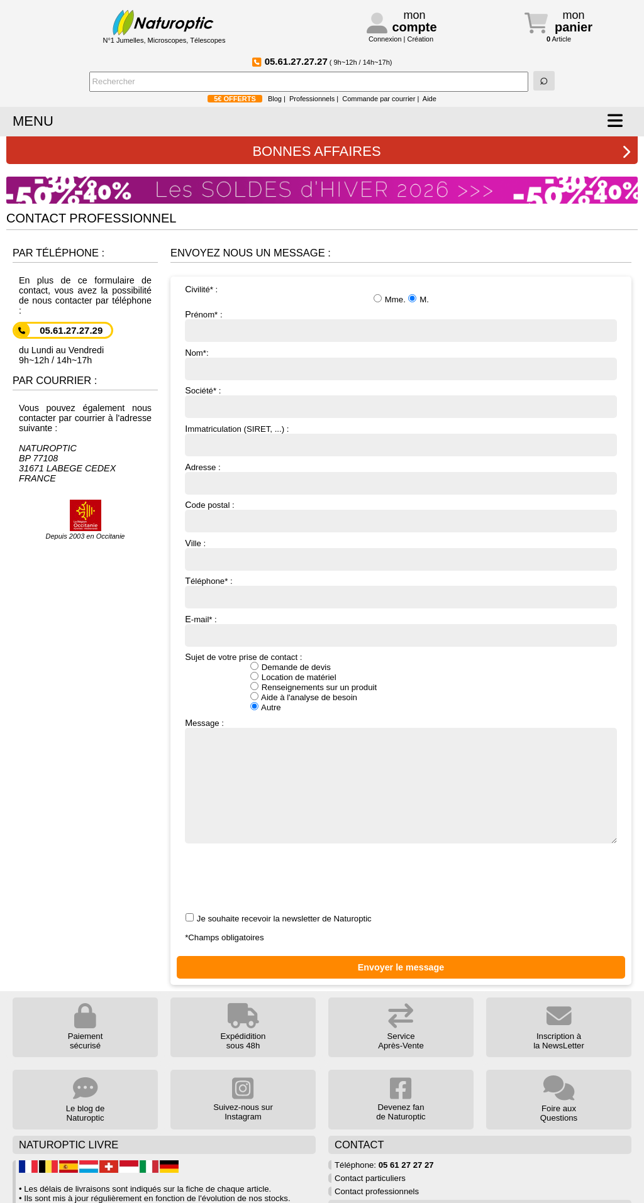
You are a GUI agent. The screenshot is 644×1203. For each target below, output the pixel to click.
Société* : (401, 401)
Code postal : (401, 516)
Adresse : (401, 478)
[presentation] (280, 879)
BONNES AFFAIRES (441, 151)
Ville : (401, 554)
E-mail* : (401, 630)
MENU (33, 121)
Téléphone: (384, 1165)
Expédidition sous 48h (243, 1027)
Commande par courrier (378, 98)
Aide (429, 98)
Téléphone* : (401, 592)
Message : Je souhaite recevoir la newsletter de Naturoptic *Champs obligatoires (401, 830)
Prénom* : (401, 325)
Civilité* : (401, 294)
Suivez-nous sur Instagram (243, 1098)
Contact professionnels (377, 1191)
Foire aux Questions (558, 1099)
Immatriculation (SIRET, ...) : (401, 440)
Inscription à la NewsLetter (558, 1027)
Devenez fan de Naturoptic (400, 1098)
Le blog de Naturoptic (85, 1099)
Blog (275, 98)
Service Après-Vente (401, 1027)
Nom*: (401, 364)
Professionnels (312, 98)
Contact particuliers (370, 1178)
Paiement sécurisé (85, 1027)
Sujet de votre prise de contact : (401, 682)
